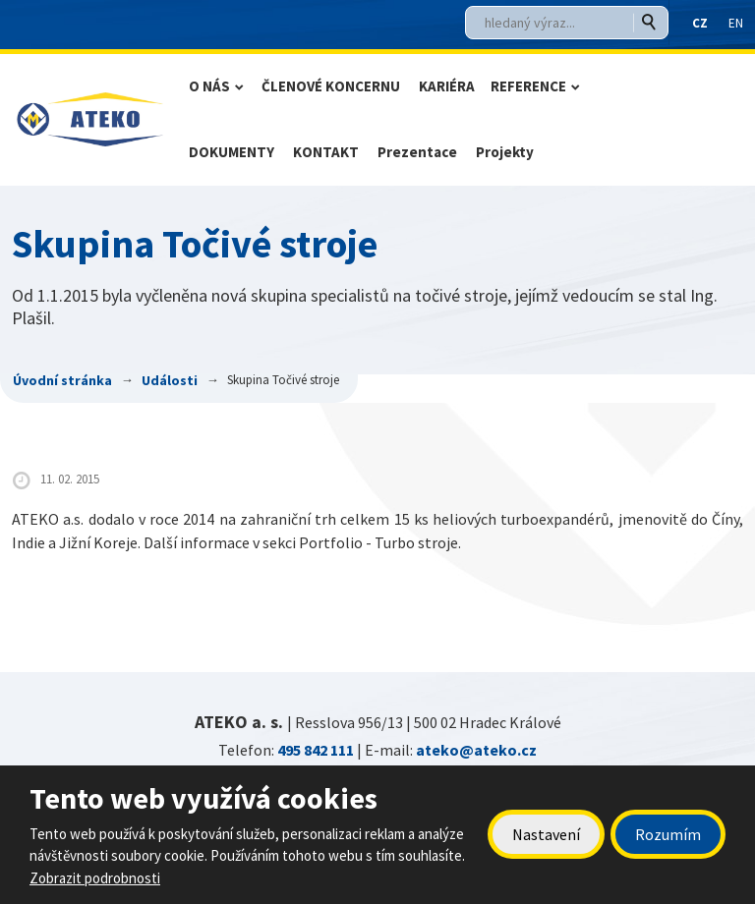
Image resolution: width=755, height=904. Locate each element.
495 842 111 (315, 750)
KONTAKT (326, 151)
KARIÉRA (447, 86)
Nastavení (546, 834)
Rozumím (668, 834)
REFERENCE (528, 86)
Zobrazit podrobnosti (94, 878)
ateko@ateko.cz (476, 750)
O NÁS (209, 86)
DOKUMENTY (231, 151)
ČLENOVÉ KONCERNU (330, 86)
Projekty (505, 151)
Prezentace (417, 151)
